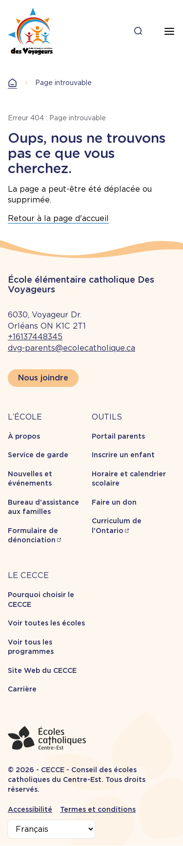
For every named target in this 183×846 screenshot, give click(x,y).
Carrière (22, 689)
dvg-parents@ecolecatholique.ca (71, 348)
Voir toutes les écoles (46, 623)
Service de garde (38, 455)
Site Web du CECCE (42, 670)
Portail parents (118, 436)
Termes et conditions (98, 809)
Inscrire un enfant (123, 455)
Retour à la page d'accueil (58, 218)
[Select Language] (51, 829)
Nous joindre (43, 377)
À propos (24, 436)
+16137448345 (35, 336)
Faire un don (114, 502)
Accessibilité (30, 809)
